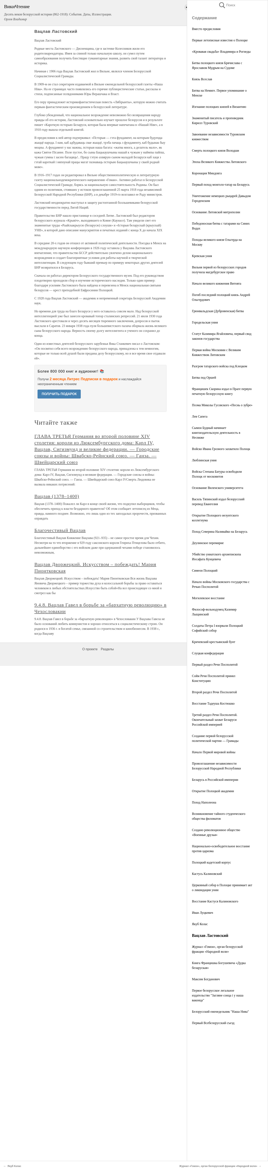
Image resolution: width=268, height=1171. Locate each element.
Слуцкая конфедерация (208, 653)
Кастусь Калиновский (207, 873)
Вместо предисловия (206, 29)
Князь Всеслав (202, 79)
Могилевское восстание (208, 598)
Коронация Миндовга (207, 173)
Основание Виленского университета (217, 488)
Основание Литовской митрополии (216, 212)
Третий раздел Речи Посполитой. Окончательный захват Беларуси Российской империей (214, 719)
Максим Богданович (206, 979)
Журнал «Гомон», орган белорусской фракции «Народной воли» (218, 1166)
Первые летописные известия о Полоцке (220, 40)
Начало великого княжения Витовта (216, 283)
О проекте (89, 649)
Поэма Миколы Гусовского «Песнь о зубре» (222, 405)
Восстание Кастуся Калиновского (215, 901)
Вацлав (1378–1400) (56, 496)
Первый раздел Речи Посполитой (215, 664)
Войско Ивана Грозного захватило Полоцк (221, 449)
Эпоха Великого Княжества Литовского (219, 162)
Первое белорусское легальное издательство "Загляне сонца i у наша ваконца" (217, 995)
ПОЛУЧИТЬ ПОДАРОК (59, 394)
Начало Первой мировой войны (213, 752)
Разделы (107, 649)
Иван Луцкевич (202, 912)
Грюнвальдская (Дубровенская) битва (218, 311)
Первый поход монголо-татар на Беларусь (221, 184)
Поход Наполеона (204, 802)
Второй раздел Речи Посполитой (214, 692)
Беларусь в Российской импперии (215, 779)
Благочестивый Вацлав (60, 530)
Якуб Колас (200, 924)
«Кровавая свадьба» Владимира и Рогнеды (221, 51)
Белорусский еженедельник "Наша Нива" (220, 1011)
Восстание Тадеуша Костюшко (213, 703)
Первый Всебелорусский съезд (213, 1023)
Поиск (226, 5)
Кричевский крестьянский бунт (213, 642)
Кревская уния (202, 256)
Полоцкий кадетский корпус (211, 862)
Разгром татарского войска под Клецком (219, 366)
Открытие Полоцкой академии (213, 791)
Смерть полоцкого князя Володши (215, 150)
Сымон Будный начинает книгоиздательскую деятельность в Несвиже (216, 432)
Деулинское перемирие (208, 543)
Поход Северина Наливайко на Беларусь (220, 531)
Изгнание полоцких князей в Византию (219, 106)
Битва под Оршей (204, 377)
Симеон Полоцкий (204, 570)
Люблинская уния (204, 460)
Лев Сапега (199, 416)
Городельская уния (205, 322)
